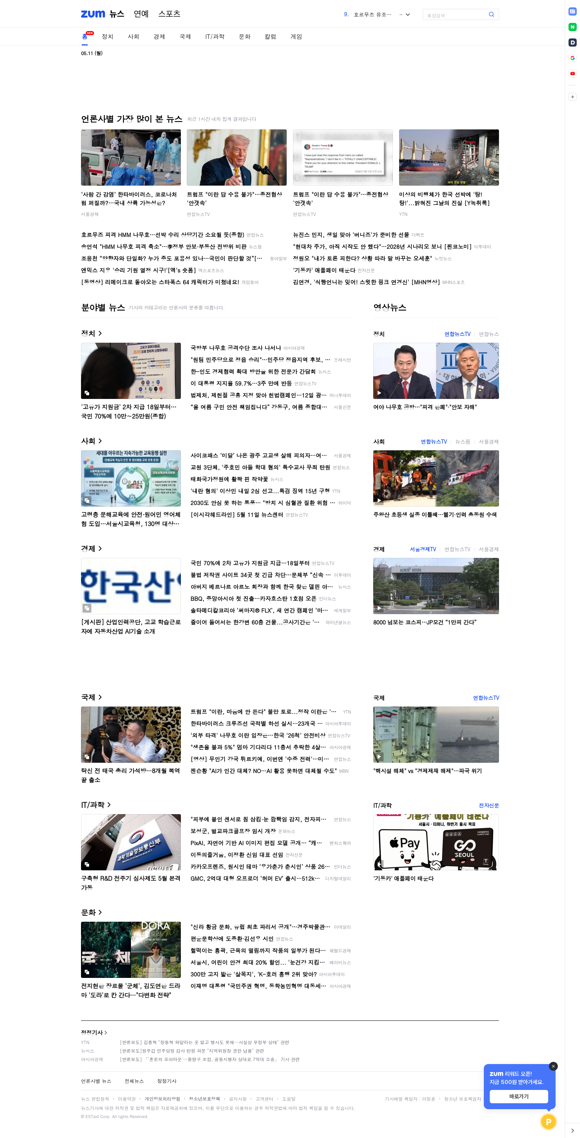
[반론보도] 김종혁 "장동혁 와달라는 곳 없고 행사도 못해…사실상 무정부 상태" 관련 (204, 1042)
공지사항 (238, 1098)
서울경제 (90, 214)
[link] (573, 11)
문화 (244, 36)
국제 (185, 36)
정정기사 (91, 1032)
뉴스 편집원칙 (95, 1098)
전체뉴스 (134, 1080)
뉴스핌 (463, 441)
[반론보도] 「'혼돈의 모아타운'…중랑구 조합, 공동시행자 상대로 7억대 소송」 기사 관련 (210, 1059)
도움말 (289, 1098)
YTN (403, 214)
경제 (159, 36)
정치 (108, 36)
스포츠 (169, 14)
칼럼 (270, 36)
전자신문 (489, 805)
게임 (296, 36)
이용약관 (127, 1098)
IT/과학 (215, 36)
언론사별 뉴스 (96, 1080)
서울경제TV (423, 549)
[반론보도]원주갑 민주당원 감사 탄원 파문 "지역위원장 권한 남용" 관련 (192, 1050)
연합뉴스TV (198, 214)
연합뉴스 (489, 334)
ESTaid (92, 1116)
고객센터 (264, 1098)
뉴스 (116, 14)
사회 (133, 36)
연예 (141, 14)
